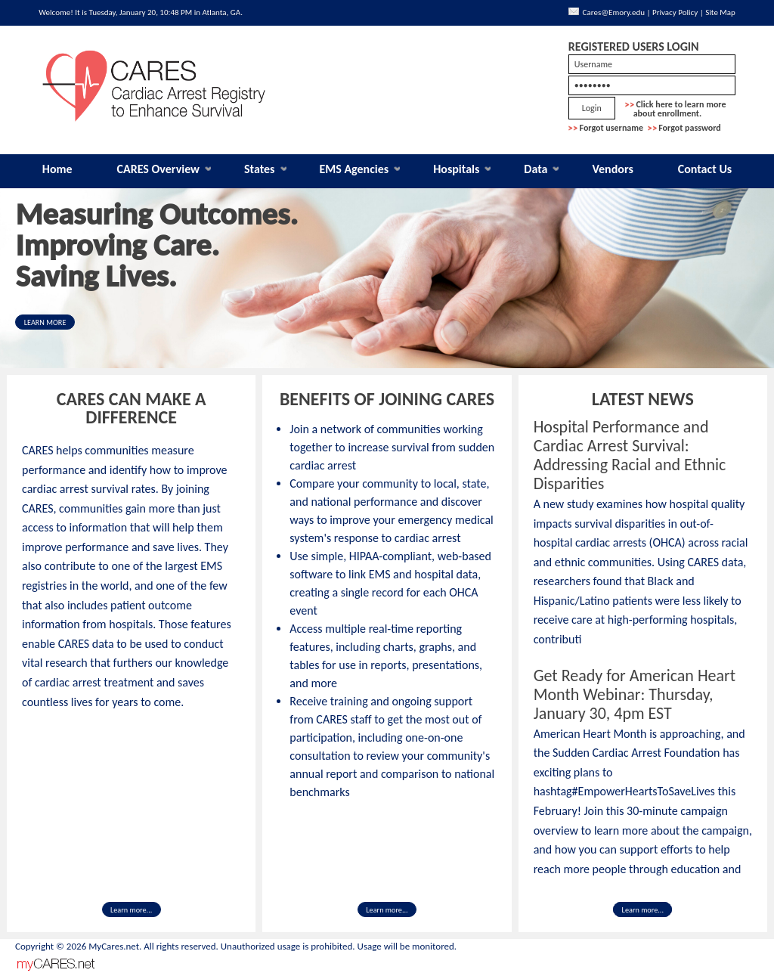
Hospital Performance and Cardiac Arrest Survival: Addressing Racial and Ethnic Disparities (630, 455)
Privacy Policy (675, 12)
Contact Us (705, 169)
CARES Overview (158, 169)
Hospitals (456, 169)
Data (535, 169)
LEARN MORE (45, 322)
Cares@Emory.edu (614, 12)
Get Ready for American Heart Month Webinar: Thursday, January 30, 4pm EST (634, 694)
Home (57, 169)
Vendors (612, 169)
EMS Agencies (354, 169)
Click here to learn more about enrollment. (675, 109)
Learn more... (131, 910)
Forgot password (689, 127)
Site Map (720, 12)
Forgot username (612, 127)
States (259, 169)
